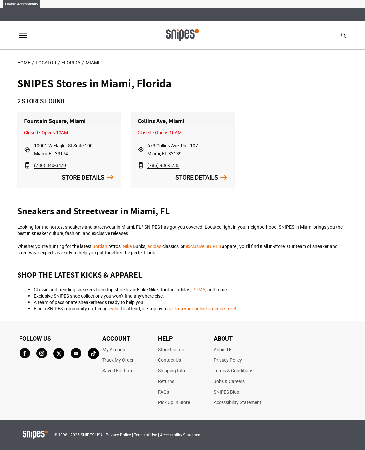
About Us (223, 349)
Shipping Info (171, 370)
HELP (165, 338)
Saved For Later (118, 370)
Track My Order (118, 360)
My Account (114, 349)
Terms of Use (145, 434)
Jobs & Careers (229, 381)
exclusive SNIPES (203, 246)
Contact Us (169, 360)
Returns (166, 381)
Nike (127, 246)
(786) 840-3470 (50, 165)
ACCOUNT (116, 338)
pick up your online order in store (202, 308)
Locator (46, 62)
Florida (70, 62)
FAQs (163, 392)
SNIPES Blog (226, 392)
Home (23, 62)
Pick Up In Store (174, 402)
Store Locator (172, 349)
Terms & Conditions (233, 370)
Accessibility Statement (237, 402)
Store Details (83, 177)
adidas (154, 246)
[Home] (182, 34)
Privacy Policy (228, 360)
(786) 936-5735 (163, 165)
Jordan (100, 246)
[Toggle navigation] (23, 35)
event (114, 308)
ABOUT (223, 338)
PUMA (198, 289)
